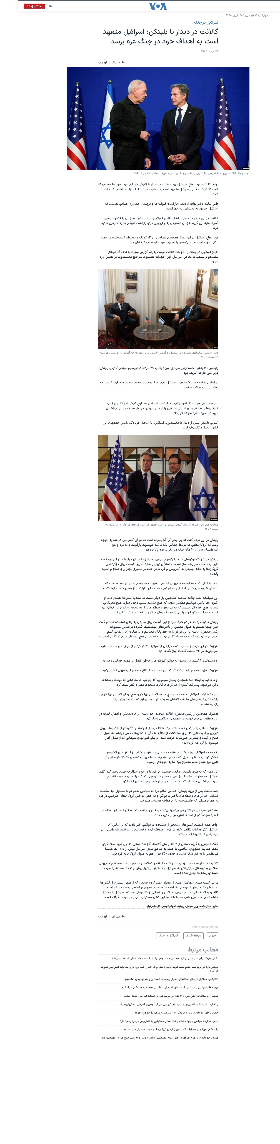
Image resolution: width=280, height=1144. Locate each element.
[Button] (100, 62)
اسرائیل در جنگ (188, 23)
